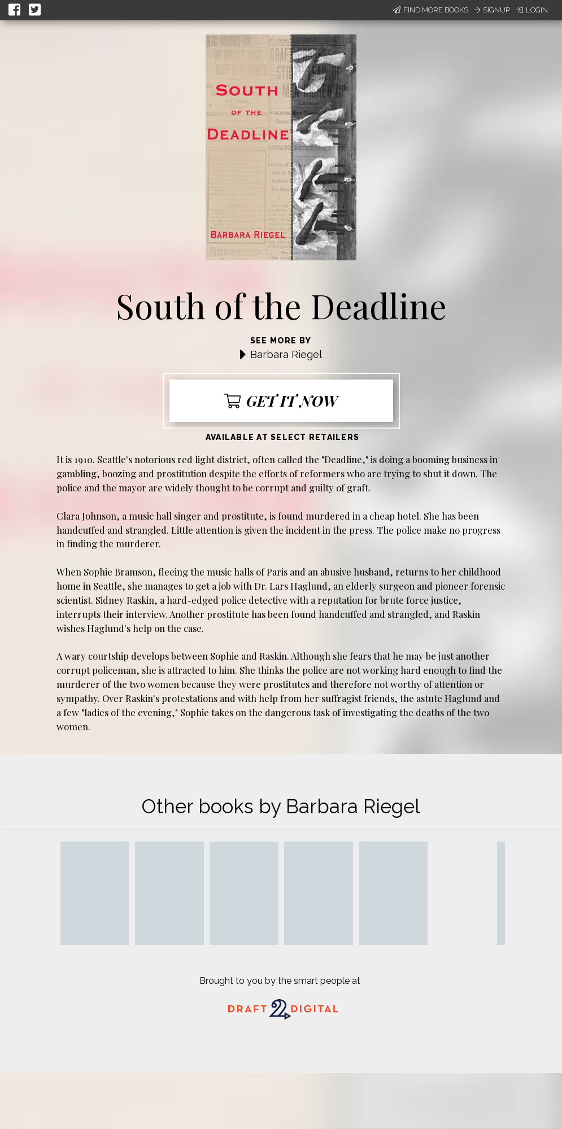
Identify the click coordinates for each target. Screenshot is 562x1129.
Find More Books (430, 10)
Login (532, 10)
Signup (492, 10)
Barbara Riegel (286, 354)
